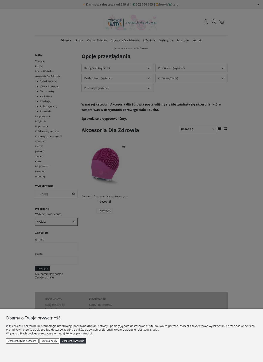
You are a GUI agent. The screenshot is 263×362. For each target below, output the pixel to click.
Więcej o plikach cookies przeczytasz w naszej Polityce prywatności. (49, 333)
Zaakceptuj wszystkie (73, 341)
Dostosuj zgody (49, 341)
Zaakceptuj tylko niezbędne (22, 341)
